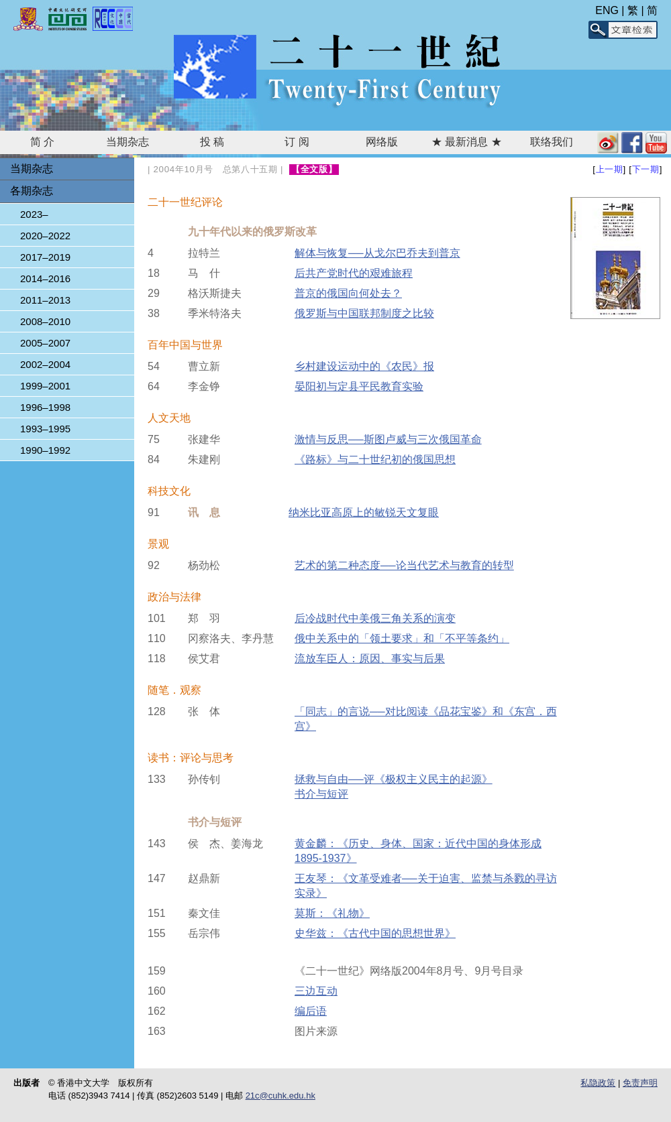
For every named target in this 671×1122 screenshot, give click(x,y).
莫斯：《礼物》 (332, 913)
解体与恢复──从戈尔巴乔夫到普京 (377, 253)
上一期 (609, 169)
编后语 (311, 1011)
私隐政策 (597, 1083)
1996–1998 (45, 407)
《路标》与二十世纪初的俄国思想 (375, 459)
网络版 (382, 141)
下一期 (646, 169)
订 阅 (297, 141)
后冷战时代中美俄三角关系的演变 (375, 618)
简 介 (42, 141)
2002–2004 (45, 364)
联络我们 (551, 141)
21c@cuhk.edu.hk (280, 1095)
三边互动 (316, 991)
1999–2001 (45, 385)
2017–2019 (45, 257)
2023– (34, 214)
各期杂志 (31, 190)
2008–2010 (45, 321)
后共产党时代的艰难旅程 (354, 273)
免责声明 (640, 1083)
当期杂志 (127, 141)
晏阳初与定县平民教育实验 (359, 386)
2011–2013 (45, 300)
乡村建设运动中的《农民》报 (364, 366)
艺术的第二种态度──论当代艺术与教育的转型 (404, 565)
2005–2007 (45, 343)
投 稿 (212, 141)
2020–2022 (45, 235)
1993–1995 (45, 428)
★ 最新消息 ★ (466, 141)
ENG (607, 10)
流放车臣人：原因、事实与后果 (370, 658)
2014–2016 (45, 278)
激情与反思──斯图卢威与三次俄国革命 (388, 439)
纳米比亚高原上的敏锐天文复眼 (364, 512)
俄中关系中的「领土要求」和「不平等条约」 (402, 638)
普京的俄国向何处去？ (348, 293)
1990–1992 (45, 450)
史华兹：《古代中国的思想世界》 (375, 933)
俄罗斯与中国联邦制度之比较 (364, 313)
